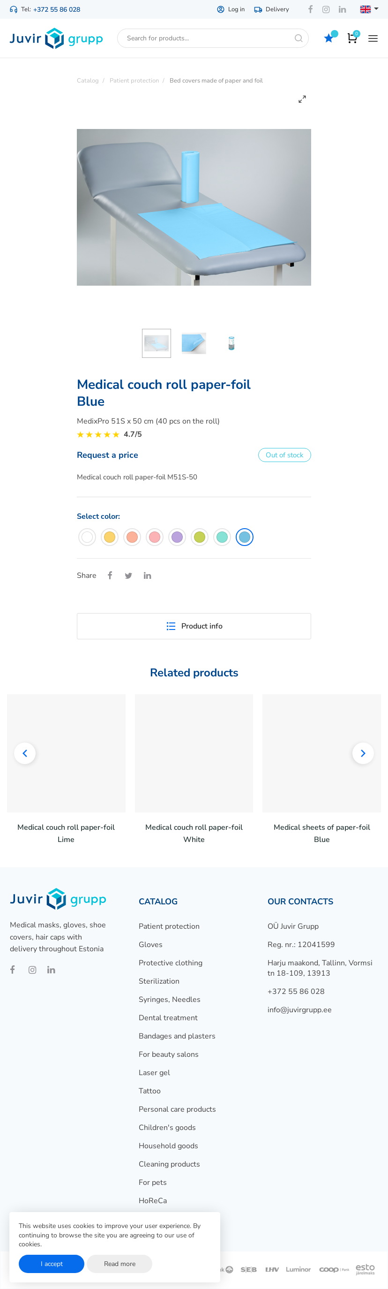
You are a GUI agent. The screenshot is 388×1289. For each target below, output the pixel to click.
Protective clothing (170, 963)
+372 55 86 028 (56, 9)
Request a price (107, 455)
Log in (230, 9)
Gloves (151, 945)
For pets (153, 1182)
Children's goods (167, 1127)
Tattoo (150, 1091)
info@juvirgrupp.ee (300, 1010)
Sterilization (159, 981)
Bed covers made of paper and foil (216, 80)
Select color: (98, 516)
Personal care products (177, 1109)
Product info (194, 626)
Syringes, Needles (170, 999)
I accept (52, 1263)
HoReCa (153, 1201)
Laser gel (154, 1073)
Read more (119, 1263)
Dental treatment (168, 1018)
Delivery (271, 9)
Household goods (168, 1146)
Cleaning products (169, 1164)
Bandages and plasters (177, 1036)
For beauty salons (169, 1054)
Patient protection (169, 926)
